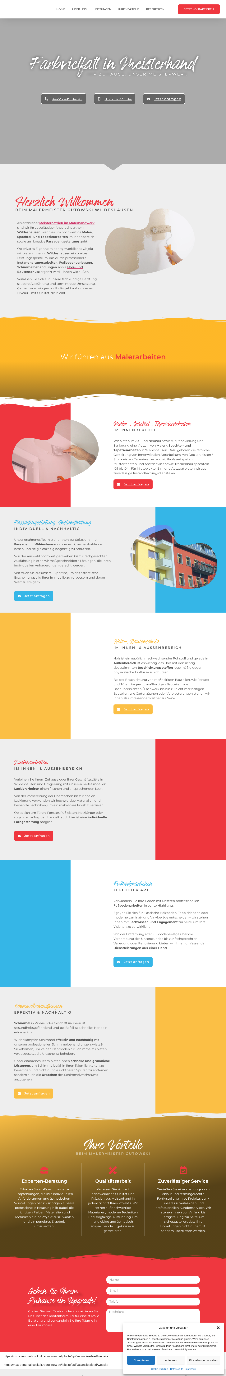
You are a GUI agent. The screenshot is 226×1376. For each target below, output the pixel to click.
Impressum (190, 1369)
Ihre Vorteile (128, 9)
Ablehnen (171, 1360)
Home (60, 9)
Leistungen (102, 9)
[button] (218, 1326)
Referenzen (155, 9)
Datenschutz (176, 1369)
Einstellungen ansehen (203, 1360)
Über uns (79, 9)
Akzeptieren (141, 1360)
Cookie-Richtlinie (159, 1369)
